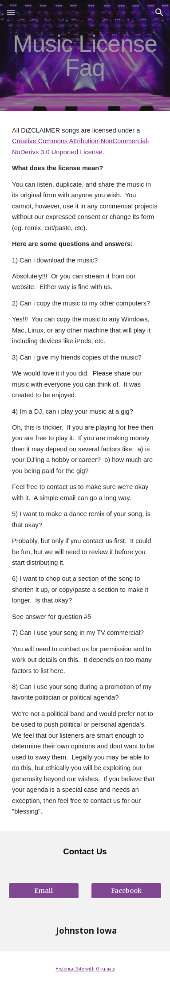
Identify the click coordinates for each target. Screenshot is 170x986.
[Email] (44, 890)
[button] (10, 12)
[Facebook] (126, 890)
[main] (85, 55)
